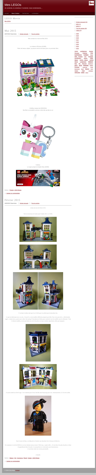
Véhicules (77, 72)
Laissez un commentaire (13, 193)
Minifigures (90, 63)
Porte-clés (85, 67)
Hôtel (91, 58)
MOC (76, 65)
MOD (80, 65)
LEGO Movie (84, 60)
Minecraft (84, 63)
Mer (79, 63)
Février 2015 (12, 200)
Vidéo (83, 72)
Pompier (77, 67)
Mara (76, 63)
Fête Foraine (79, 56)
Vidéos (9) (78, 30)
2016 (77, 42)
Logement (83, 62)
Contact (17, 470)
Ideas (76, 60)
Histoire (85, 58)
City (91, 53)
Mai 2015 (10, 30)
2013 (77, 48)
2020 (77, 33)
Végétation (90, 70)
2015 (77, 44)
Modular (85, 65)
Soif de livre (25, 13)
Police (91, 65)
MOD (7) (78, 26)
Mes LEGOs (8, 21)
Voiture (86, 72)
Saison (87, 69)
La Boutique (35, 13)
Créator (86, 55)
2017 (77, 40)
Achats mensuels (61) (81, 22)
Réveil (82, 69)
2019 (77, 35)
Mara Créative (15, 13)
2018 (77, 37)
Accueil (7, 13)
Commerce (78, 55)
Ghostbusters (78, 58)
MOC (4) (78, 24)
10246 (76, 51)
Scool (92, 69)
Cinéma (85, 53)
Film (85, 56)
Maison (90, 62)
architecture (83, 51)
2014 (77, 46)
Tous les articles (35, 34)
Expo (91, 55)
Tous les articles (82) (81, 28)
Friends (90, 56)
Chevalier (77, 53)
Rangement (77, 69)
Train (83, 71)
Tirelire (76, 70)
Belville (91, 51)
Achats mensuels (24, 34)
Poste (91, 67)
